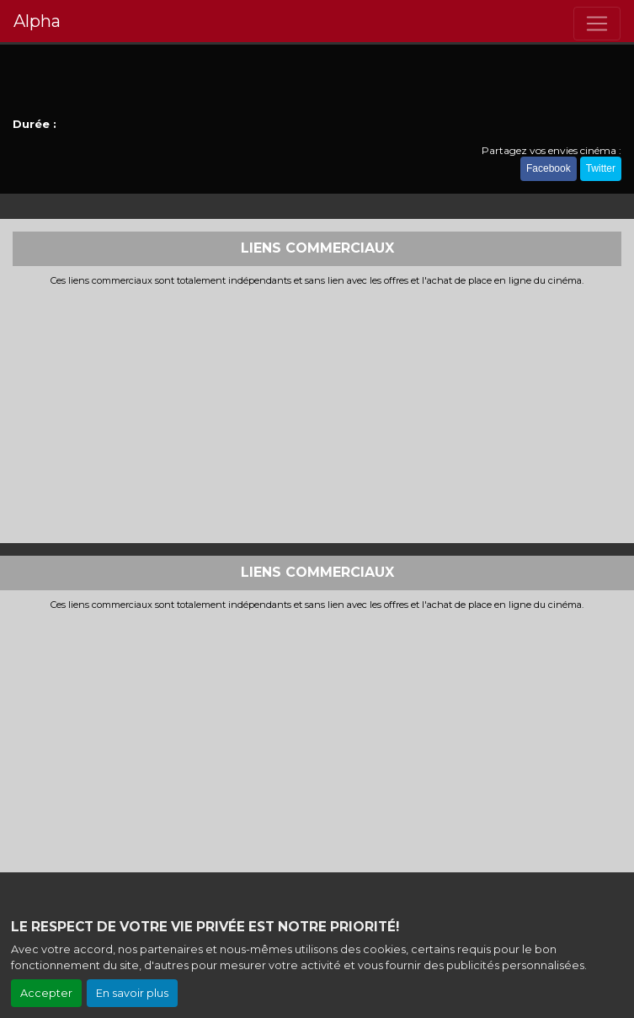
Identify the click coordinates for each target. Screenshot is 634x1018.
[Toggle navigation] (597, 23)
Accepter (46, 993)
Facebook (548, 168)
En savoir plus (132, 993)
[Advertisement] (317, 412)
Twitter (600, 168)
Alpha (37, 21)
